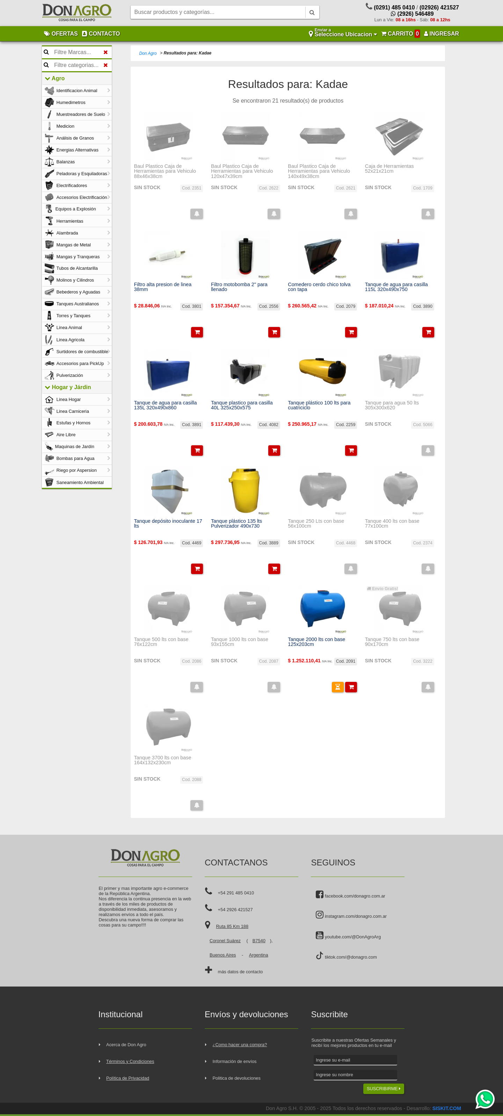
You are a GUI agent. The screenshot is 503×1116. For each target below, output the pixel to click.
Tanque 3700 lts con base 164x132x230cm (162, 760)
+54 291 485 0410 (236, 892)
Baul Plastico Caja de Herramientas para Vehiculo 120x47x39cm (242, 171)
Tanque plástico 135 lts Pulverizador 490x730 (236, 524)
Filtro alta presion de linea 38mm (162, 287)
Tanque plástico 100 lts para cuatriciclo (319, 405)
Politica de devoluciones (237, 1078)
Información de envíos (235, 1061)
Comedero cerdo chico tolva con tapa (319, 287)
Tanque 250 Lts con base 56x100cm (316, 524)
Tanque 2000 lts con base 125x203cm (316, 642)
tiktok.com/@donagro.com (346, 956)
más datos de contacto (240, 971)
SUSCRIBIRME (384, 1088)
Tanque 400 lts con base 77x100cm (392, 524)
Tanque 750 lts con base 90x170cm (392, 642)
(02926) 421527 (439, 7)
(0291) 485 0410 (394, 7)
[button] (196, 214)
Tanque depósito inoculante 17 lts (168, 524)
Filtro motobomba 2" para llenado (239, 287)
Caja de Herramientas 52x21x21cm (389, 169)
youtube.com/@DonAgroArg (348, 935)
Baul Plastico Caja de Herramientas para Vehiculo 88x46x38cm (165, 171)
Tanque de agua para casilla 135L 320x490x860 (165, 405)
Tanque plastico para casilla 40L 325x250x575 (242, 405)
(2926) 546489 (412, 14)
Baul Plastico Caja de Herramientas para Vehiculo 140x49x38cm (319, 171)
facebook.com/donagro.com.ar (350, 894)
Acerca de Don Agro (126, 1044)
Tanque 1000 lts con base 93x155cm (239, 642)
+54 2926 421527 (235, 909)
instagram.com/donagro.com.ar (351, 915)
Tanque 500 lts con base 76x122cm (161, 642)
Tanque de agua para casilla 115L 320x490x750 (396, 287)
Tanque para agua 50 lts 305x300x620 (392, 405)
